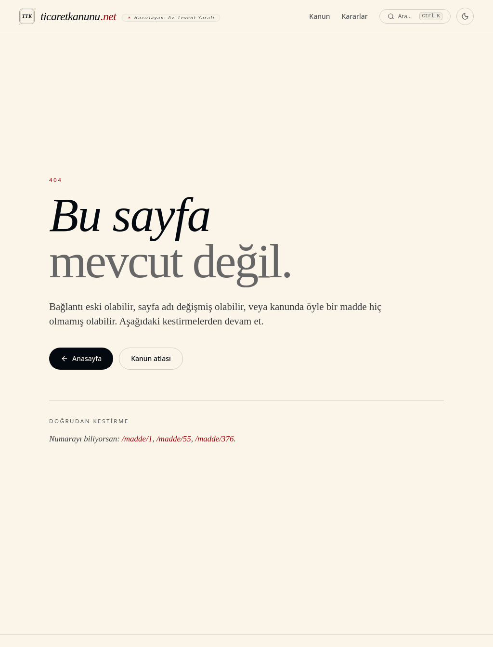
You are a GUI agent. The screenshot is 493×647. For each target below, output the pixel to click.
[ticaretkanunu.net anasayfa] (119, 16)
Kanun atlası (151, 358)
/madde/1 (137, 438)
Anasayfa (81, 358)
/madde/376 (214, 438)
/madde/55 (173, 438)
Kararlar (355, 16)
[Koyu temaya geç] (465, 16)
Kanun (319, 16)
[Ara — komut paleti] (415, 16)
